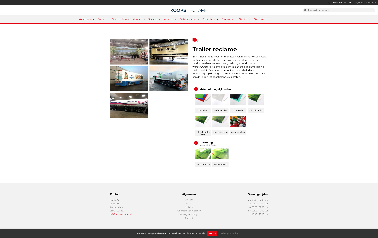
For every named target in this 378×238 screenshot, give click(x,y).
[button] (86, 19)
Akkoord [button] (212, 233)
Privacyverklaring (230, 233)
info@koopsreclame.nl (121, 214)
